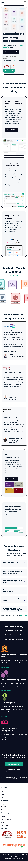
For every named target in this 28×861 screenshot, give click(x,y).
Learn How (5, 744)
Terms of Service (14, 856)
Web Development (10, 858)
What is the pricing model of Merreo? (12, 581)
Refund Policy (23, 854)
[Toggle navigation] (25, 2)
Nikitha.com (20, 858)
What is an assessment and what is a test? (12, 590)
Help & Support (5, 807)
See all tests (14, 275)
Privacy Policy (14, 854)
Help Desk (23, 615)
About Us (3, 822)
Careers (3, 816)
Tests (2, 791)
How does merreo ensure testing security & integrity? (12, 609)
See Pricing (5, 716)
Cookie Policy (5, 854)
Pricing (3, 794)
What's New (4, 810)
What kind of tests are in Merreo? (11, 599)
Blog (2, 804)
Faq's (2, 797)
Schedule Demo (14, 770)
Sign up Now (11, 130)
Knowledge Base (6, 819)
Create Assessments (11, 52)
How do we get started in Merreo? (11, 563)
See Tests (5, 667)
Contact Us (4, 825)
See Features (6, 690)
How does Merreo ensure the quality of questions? (12, 572)
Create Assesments (14, 764)
